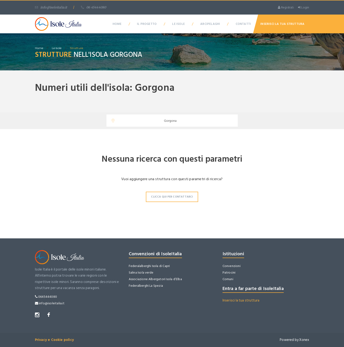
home (39, 48)
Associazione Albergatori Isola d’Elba (155, 279)
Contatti (243, 24)
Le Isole (178, 24)
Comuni (228, 279)
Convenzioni (232, 266)
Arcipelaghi (210, 24)
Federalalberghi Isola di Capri (149, 266)
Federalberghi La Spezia (146, 285)
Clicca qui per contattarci (172, 196)
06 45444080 (93, 7)
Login (303, 7)
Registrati (286, 7)
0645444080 (46, 296)
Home (117, 24)
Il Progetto (147, 24)
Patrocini (229, 272)
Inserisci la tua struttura (241, 300)
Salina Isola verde (141, 272)
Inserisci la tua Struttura (282, 24)
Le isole (57, 48)
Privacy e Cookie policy (54, 340)
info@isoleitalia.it (51, 7)
